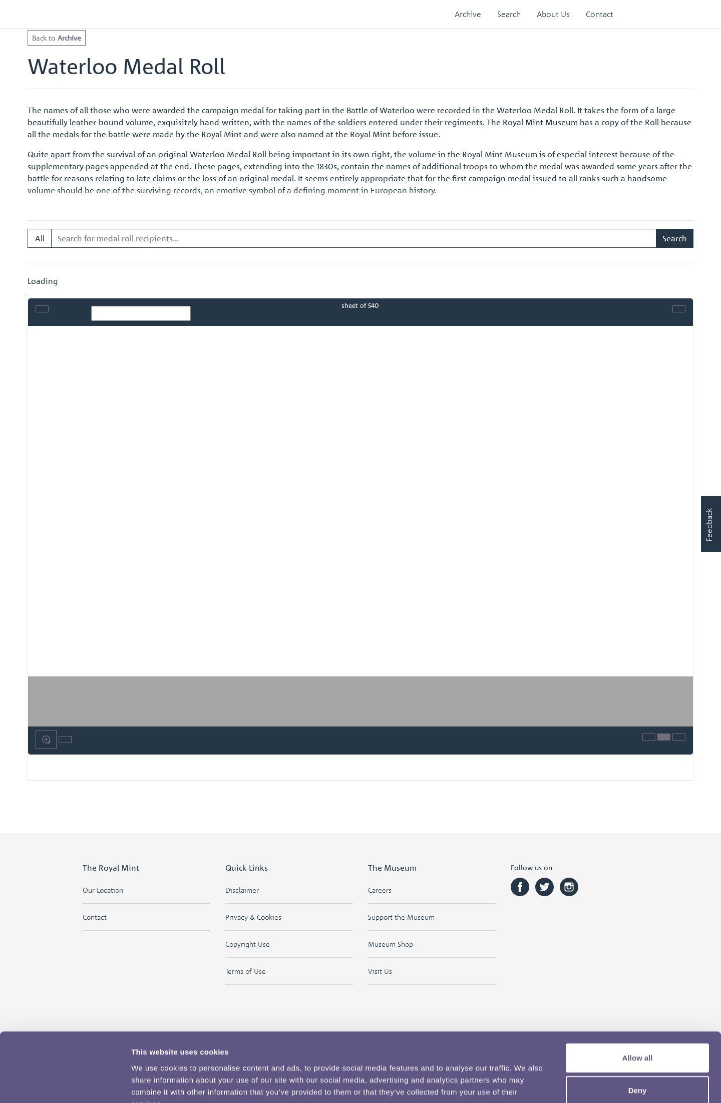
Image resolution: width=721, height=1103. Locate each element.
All (40, 238)
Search (509, 14)
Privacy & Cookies (253, 917)
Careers (380, 890)
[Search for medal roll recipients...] (354, 238)
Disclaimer (242, 890)
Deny (637, 1029)
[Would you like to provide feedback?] (711, 524)
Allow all (637, 996)
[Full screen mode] (678, 308)
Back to (56, 37)
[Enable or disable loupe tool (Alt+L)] (46, 739)
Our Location (103, 890)
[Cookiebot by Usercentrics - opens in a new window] (65, 1083)
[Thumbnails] (663, 737)
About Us (553, 14)
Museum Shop (390, 944)
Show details (525, 1083)
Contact (599, 14)
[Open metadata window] (648, 737)
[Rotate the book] (65, 739)
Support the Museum (401, 917)
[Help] (678, 737)
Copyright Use (247, 944)
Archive (468, 14)
